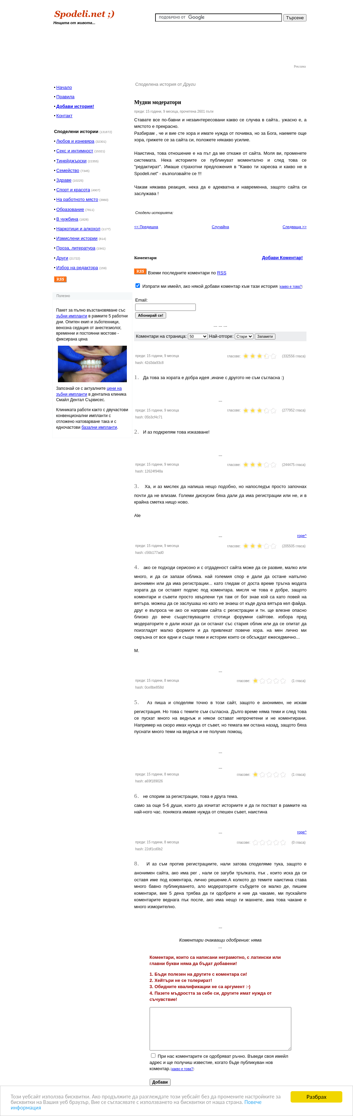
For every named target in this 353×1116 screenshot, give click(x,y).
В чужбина (67, 219)
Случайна (220, 227)
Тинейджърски (71, 160)
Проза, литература (75, 248)
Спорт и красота (73, 189)
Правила (65, 96)
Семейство (67, 170)
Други (62, 258)
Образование (70, 209)
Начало (64, 87)
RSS (221, 272)
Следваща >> (295, 227)
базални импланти (99, 427)
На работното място (77, 199)
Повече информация (55, 1109)
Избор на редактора (77, 267)
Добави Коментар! (282, 257)
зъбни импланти (71, 316)
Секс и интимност (74, 150)
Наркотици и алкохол (78, 228)
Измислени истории (76, 238)
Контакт (64, 115)
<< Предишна (146, 227)
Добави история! (75, 106)
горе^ (301, 536)
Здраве (63, 180)
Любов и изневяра (75, 141)
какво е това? (291, 286)
